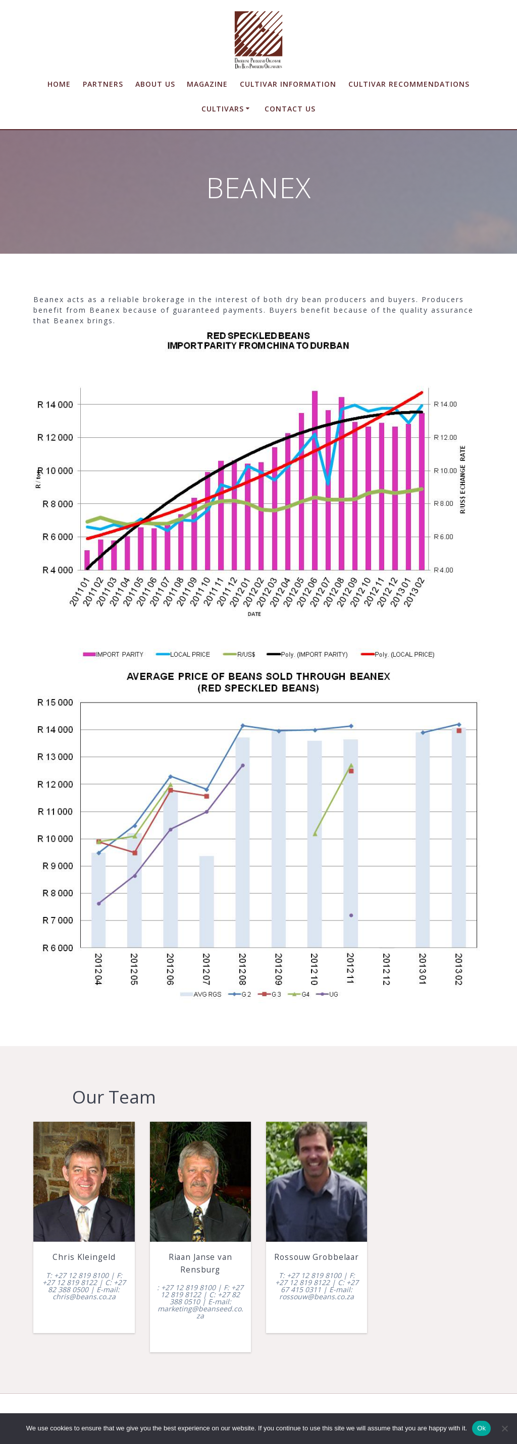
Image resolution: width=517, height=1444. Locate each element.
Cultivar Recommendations (409, 84)
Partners (103, 84)
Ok (481, 1428)
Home (59, 84)
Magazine (207, 84)
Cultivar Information (288, 84)
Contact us (290, 108)
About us (155, 84)
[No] (504, 1428)
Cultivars (222, 108)
